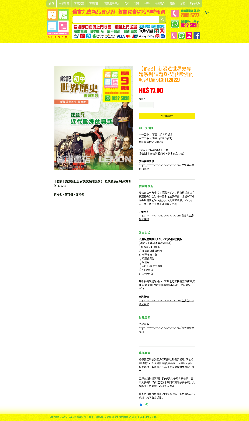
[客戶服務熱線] (174, 35)
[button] (64, 3)
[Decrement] (141, 105)
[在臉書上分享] (141, 405)
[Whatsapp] (181, 35)
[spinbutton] (146, 105)
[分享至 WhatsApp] (147, 405)
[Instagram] (189, 35)
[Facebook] (197, 35)
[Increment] (151, 105)
